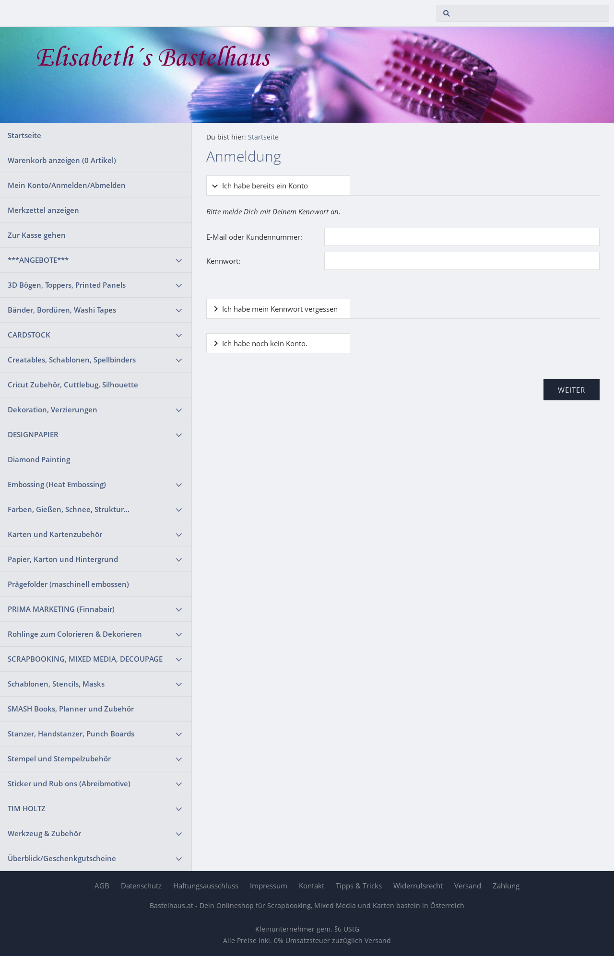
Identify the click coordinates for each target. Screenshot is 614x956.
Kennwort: (223, 261)
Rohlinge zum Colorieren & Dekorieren (75, 634)
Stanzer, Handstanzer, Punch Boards (71, 733)
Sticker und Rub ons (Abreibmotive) (69, 783)
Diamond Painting (39, 459)
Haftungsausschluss (205, 885)
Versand (467, 885)
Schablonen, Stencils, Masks (56, 683)
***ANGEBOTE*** (38, 260)
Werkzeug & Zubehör (44, 833)
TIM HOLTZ (27, 808)
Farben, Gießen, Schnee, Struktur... (69, 509)
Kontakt (311, 885)
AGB (101, 885)
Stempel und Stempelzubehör (59, 758)
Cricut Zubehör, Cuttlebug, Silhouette (73, 384)
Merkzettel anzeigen (43, 210)
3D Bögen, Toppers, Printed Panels (67, 285)
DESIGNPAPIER (33, 434)
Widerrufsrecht (418, 885)
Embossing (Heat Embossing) (57, 484)
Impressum (268, 885)
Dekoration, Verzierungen (52, 409)
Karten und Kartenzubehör (55, 534)
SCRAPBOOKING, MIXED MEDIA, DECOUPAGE (85, 659)
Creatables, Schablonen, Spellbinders (72, 359)
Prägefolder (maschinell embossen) (68, 584)
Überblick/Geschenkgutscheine (62, 858)
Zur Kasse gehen (37, 235)
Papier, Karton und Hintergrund (63, 559)
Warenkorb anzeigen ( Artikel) (62, 160)
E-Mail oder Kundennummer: (254, 237)
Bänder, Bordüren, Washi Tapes (62, 310)
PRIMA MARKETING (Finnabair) (61, 609)
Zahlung (506, 885)
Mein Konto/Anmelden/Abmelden (67, 185)
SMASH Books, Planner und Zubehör (71, 708)
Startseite (24, 135)
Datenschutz (141, 885)
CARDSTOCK (29, 334)
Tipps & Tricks (359, 885)
